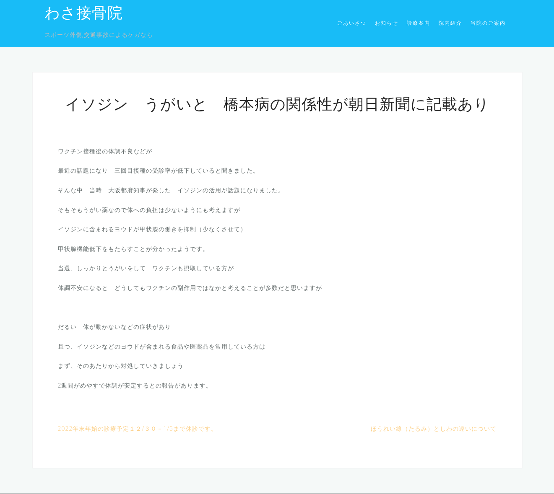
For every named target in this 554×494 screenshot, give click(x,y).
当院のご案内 (488, 22)
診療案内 (418, 22)
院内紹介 (450, 22)
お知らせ (386, 22)
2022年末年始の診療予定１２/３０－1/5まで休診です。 (138, 428)
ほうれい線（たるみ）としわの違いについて (434, 428)
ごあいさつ (352, 22)
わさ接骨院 (83, 14)
